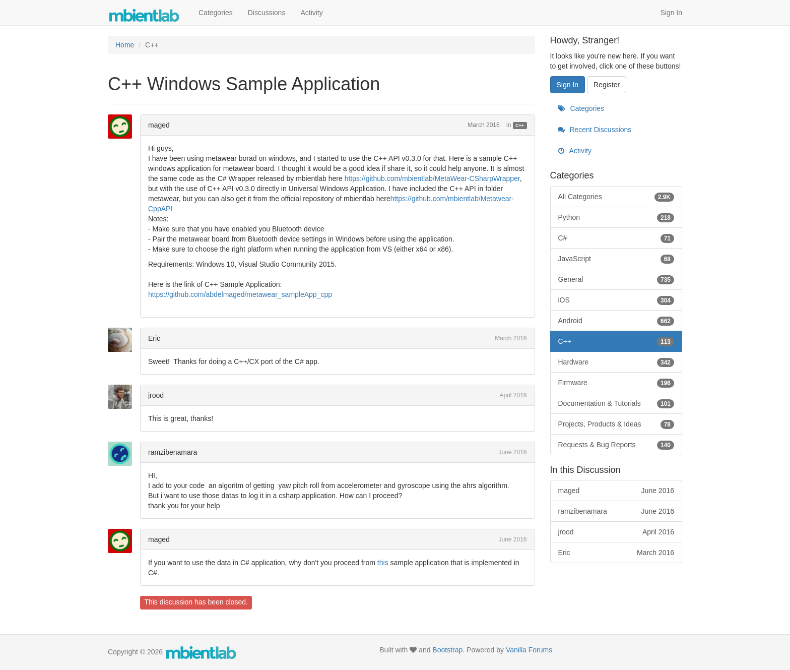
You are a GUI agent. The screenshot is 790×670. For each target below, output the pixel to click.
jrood (156, 395)
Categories (216, 13)
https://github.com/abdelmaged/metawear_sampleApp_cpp (240, 294)
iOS (616, 300)
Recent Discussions (595, 130)
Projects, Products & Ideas (616, 424)
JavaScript (616, 259)
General (616, 279)
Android (616, 321)
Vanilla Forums (529, 650)
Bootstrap (447, 650)
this (382, 563)
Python (616, 217)
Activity (311, 13)
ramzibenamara (172, 452)
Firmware (616, 383)
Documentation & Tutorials (616, 403)
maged (159, 125)
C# (616, 238)
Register (607, 85)
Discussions (267, 13)
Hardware (616, 362)
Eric (154, 338)
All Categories (616, 197)
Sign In (671, 13)
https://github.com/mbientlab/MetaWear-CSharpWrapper (432, 178)
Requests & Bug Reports (616, 445)
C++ (519, 125)
